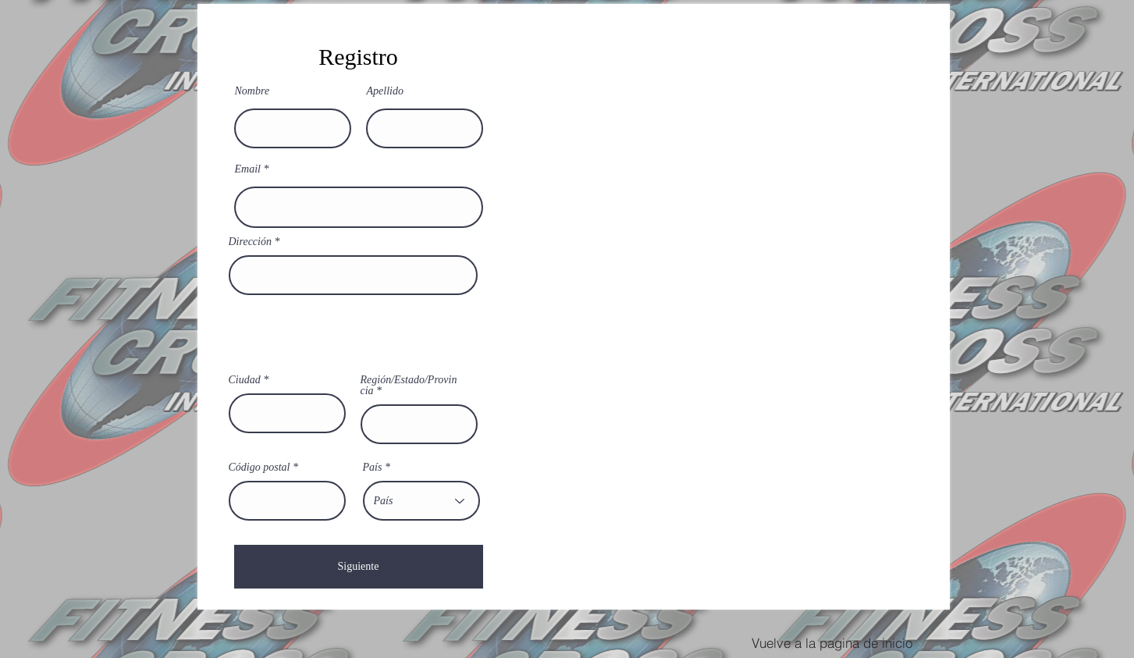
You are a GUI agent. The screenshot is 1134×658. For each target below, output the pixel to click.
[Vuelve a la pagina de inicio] (832, 642)
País (372, 467)
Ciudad (245, 380)
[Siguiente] (358, 567)
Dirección (250, 242)
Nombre (252, 91)
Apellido (385, 91)
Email (248, 169)
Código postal (259, 467)
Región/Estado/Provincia (409, 386)
